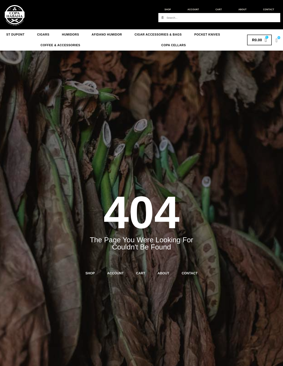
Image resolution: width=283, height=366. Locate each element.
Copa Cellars (173, 45)
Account (193, 9)
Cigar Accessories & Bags (158, 34)
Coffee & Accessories (60, 45)
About (242, 9)
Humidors (70, 34)
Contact (268, 9)
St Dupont (15, 34)
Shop (167, 9)
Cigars (43, 34)
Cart (218, 9)
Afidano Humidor (107, 34)
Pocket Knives (207, 34)
